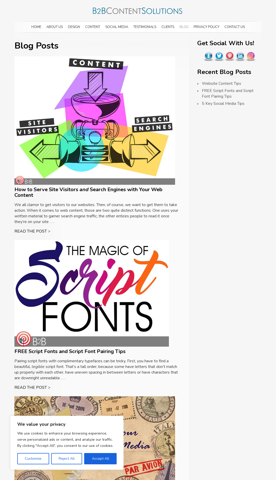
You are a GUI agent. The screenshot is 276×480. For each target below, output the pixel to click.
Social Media (116, 27)
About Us (54, 27)
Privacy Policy (206, 27)
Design (74, 27)
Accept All (100, 458)
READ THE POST (30, 231)
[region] (67, 443)
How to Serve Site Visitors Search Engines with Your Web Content (88, 192)
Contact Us (235, 27)
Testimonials (144, 27)
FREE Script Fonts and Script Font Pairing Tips (70, 351)
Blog (183, 27)
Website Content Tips (221, 83)
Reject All (67, 458)
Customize (33, 458)
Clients (167, 27)
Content (92, 27)
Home (36, 27)
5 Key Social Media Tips (223, 103)
